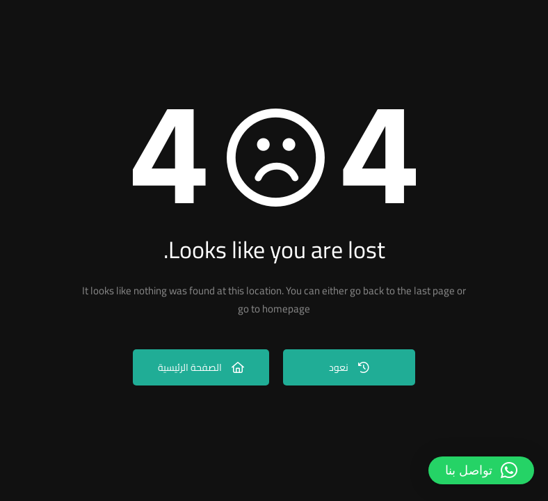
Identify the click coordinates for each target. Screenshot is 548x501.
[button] (481, 470)
